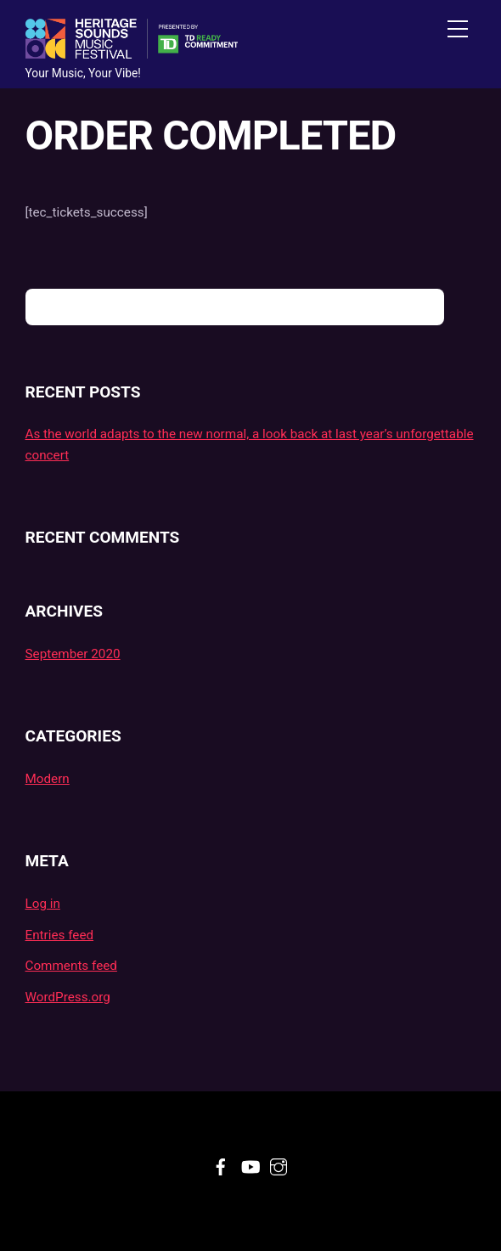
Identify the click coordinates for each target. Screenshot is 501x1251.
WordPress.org (67, 997)
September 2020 (73, 654)
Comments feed (71, 965)
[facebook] (221, 1164)
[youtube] (250, 1164)
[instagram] (278, 1164)
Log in (42, 903)
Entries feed (59, 935)
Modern (47, 778)
